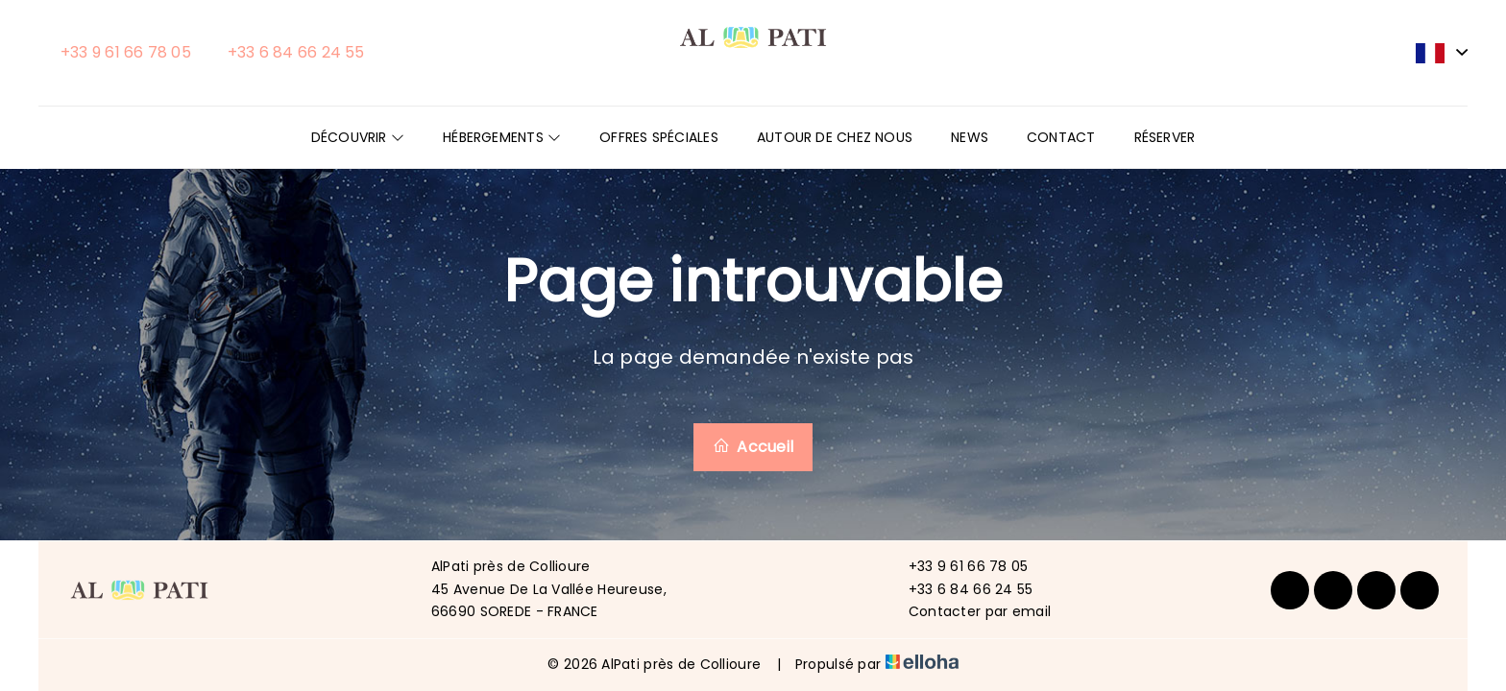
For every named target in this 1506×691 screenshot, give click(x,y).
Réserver (1165, 137)
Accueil (753, 447)
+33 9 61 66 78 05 (958, 566)
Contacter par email (969, 611)
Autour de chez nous (834, 137)
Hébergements (502, 137)
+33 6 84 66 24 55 (960, 589)
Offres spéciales (658, 137)
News (969, 137)
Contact (1061, 137)
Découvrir (357, 137)
